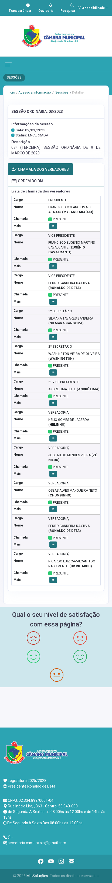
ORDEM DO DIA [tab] (27, 181)
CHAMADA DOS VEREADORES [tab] (40, 169)
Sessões (62, 92)
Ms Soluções (37, 876)
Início (11, 92)
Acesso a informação (34, 92)
